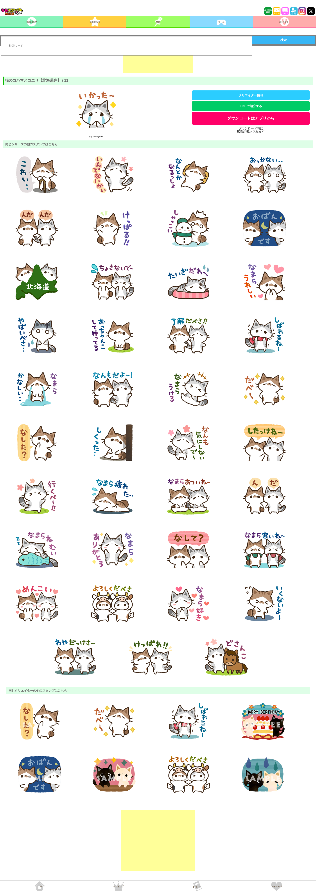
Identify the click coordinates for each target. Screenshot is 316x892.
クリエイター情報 (251, 95)
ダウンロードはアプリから (251, 118)
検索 (283, 40)
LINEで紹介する (251, 106)
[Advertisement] (158, 62)
